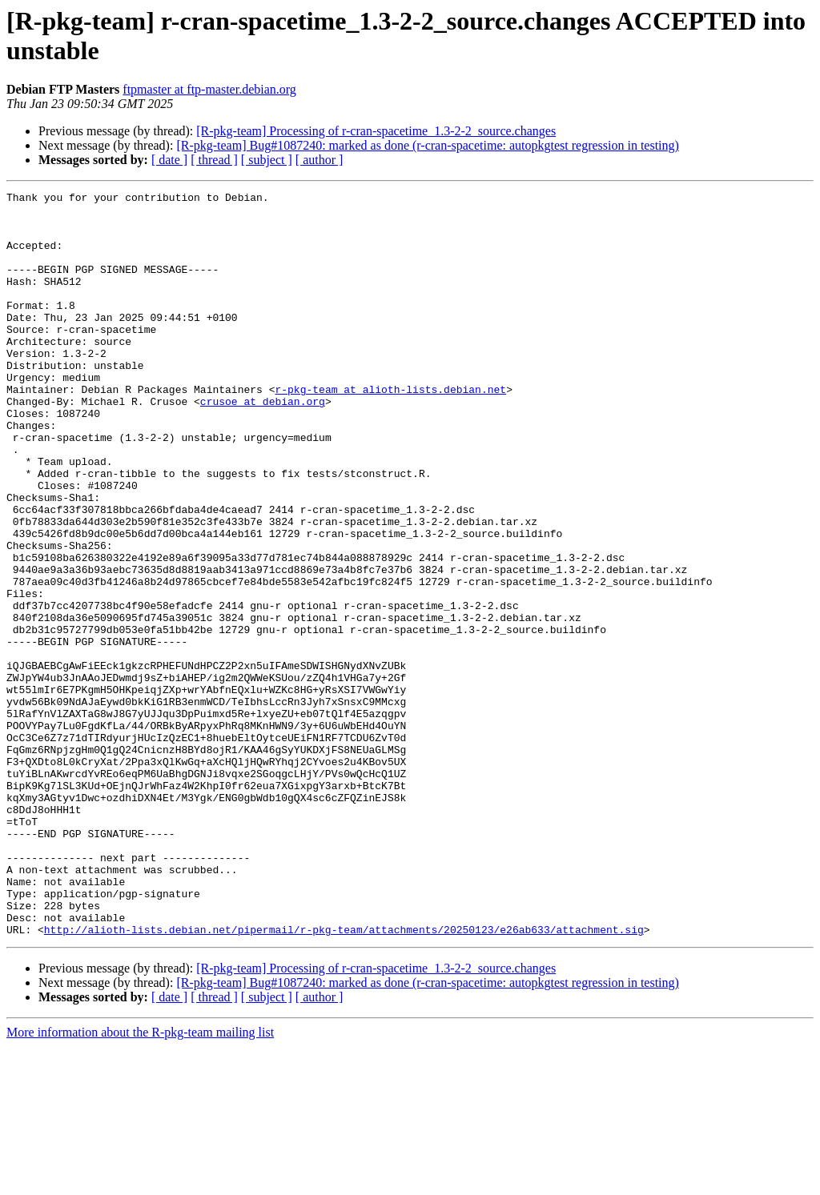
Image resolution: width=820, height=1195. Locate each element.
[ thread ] (214, 159)
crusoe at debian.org (262, 444)
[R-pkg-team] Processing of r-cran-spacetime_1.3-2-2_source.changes (376, 131)
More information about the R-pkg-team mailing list (140, 1181)
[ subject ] (266, 159)
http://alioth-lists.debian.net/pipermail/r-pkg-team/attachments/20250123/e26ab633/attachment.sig (344, 1078)
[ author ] (319, 159)
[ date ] (169, 159)
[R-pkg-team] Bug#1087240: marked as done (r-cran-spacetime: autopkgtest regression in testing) (427, 145)
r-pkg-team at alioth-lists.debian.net (390, 430)
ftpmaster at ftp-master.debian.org (209, 89)
